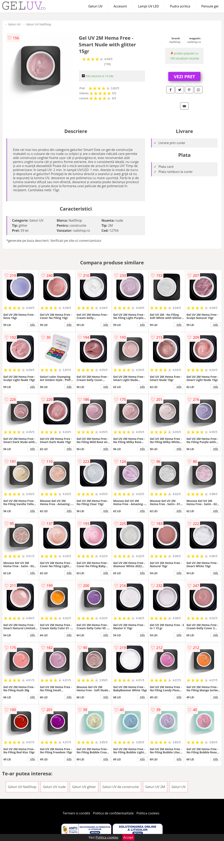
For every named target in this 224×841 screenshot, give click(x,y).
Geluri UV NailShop (38, 24)
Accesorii (120, 6)
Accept (128, 837)
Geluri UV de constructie (120, 787)
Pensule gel (209, 6)
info (32, 324)
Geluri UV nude (54, 787)
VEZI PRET (184, 76)
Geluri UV (95, 6)
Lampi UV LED (148, 6)
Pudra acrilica (180, 6)
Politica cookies (147, 813)
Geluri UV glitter (84, 787)
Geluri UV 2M (155, 787)
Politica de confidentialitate (113, 813)
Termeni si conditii (76, 813)
